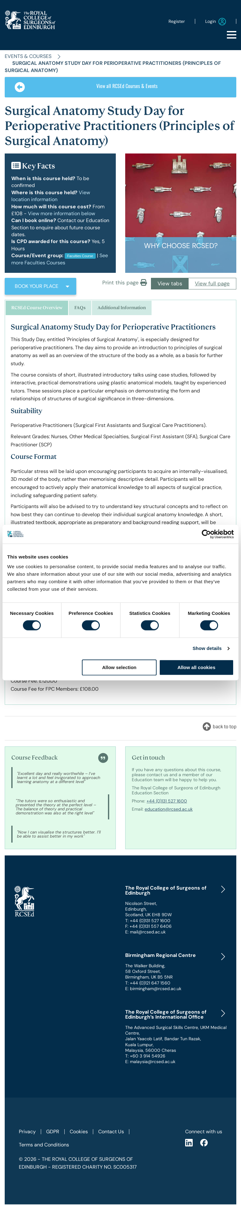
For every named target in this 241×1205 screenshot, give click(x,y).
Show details (207, 648)
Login (215, 21)
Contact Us (111, 1131)
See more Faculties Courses (59, 259)
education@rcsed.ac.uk (169, 809)
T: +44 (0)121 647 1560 (147, 983)
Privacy (27, 1131)
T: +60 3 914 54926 (145, 1056)
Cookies (79, 1131)
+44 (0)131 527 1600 (167, 801)
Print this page (124, 282)
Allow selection (119, 667)
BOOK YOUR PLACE (36, 286)
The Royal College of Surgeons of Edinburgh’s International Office (165, 1015)
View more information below (61, 213)
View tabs (170, 283)
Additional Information (122, 307)
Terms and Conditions (44, 1144)
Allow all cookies (196, 667)
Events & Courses (28, 56)
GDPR (52, 1131)
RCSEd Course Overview (36, 307)
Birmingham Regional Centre (160, 955)
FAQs (80, 307)
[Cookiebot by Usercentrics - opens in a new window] (206, 534)
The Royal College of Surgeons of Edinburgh (165, 891)
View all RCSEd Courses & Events (86, 87)
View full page (212, 283)
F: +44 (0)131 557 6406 (148, 926)
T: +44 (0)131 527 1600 (147, 920)
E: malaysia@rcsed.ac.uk (150, 1061)
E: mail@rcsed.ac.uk (145, 932)
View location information (50, 196)
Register (177, 21)
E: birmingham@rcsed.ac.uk (153, 988)
